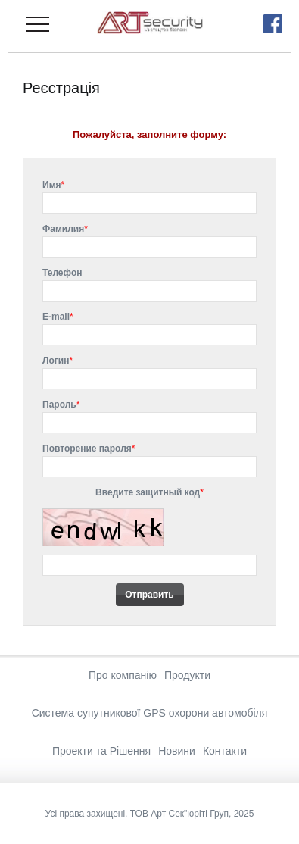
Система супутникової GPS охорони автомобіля (150, 713)
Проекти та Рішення (101, 751)
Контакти (225, 751)
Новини (176, 751)
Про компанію (123, 675)
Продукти (187, 675)
